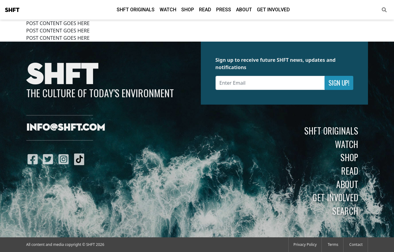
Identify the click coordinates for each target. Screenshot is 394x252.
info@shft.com (65, 128)
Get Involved (273, 10)
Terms (333, 244)
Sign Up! (338, 82)
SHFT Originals (136, 10)
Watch (167, 10)
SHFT (12, 10)
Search (345, 210)
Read (205, 10)
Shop (187, 10)
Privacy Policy (305, 244)
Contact (355, 244)
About (244, 10)
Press (223, 10)
